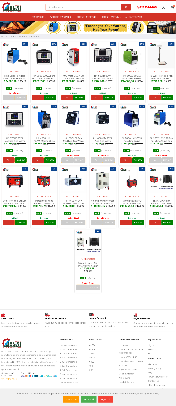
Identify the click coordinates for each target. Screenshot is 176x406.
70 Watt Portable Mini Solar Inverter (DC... (161, 77)
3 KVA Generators (68, 353)
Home (4, 36)
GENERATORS (38, 17)
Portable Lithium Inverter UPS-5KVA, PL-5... (44, 203)
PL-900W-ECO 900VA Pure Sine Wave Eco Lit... (161, 141)
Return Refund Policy (158, 376)
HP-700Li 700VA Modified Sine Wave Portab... (14, 141)
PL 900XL (93, 349)
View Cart (152, 349)
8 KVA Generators (68, 374)
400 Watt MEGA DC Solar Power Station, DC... (73, 78)
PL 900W (93, 345)
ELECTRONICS (125, 345)
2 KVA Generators (68, 349)
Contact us (153, 381)
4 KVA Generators (68, 357)
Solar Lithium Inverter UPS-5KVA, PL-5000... (102, 202)
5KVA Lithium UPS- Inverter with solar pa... (88, 266)
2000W (92, 357)
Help (150, 353)
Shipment (123, 365)
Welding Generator (60, 17)
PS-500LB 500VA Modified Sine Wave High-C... (132, 78)
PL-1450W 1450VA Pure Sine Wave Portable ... (102, 141)
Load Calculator (127, 382)
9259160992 (9, 379)
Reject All (105, 399)
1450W (92, 353)
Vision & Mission (126, 373)
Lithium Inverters (86, 17)
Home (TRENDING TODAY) (131, 361)
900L (91, 370)
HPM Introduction (156, 385)
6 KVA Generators (68, 366)
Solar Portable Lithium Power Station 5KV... (14, 202)
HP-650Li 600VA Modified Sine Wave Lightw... (73, 141)
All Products (124, 378)
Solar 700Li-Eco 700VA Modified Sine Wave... (44, 141)
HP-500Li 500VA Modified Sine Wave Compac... (102, 78)
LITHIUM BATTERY (110, 17)
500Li (91, 361)
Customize (71, 399)
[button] (172, 7)
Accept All (89, 399)
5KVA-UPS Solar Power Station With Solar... (161, 203)
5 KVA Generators (68, 361)
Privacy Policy (154, 368)
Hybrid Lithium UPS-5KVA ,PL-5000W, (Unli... (132, 203)
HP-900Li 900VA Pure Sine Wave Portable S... (44, 77)
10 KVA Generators (69, 382)
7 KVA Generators (68, 370)
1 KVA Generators (68, 345)
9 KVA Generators (68, 378)
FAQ (150, 372)
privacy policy (152, 393)
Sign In (151, 345)
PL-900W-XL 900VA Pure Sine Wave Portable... (132, 141)
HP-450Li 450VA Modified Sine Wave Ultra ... (73, 203)
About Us (152, 364)
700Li (91, 366)
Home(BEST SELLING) (128, 357)
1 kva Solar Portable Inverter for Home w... (14, 77)
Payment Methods (128, 369)
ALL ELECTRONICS (133, 17)
